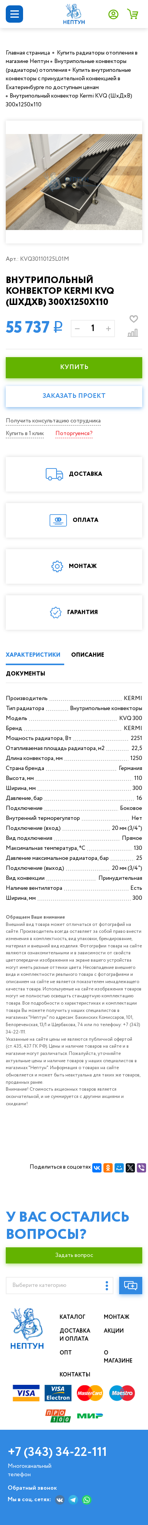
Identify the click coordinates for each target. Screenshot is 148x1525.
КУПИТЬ (74, 367)
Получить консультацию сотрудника (53, 421)
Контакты (75, 1375)
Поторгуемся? (74, 433)
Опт (66, 1353)
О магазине (118, 1357)
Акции (114, 1331)
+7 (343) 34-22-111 (57, 1452)
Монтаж (117, 1317)
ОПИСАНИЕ (87, 655)
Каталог (72, 1317)
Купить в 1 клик (25, 433)
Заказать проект (74, 396)
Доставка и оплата (75, 1335)
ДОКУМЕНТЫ (25, 674)
